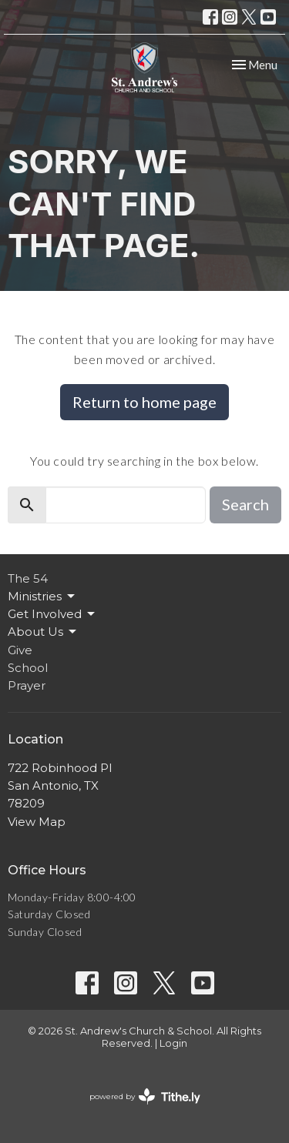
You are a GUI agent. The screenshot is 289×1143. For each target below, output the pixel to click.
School (28, 667)
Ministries (42, 596)
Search (245, 504)
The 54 (28, 578)
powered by (144, 1096)
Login (173, 1043)
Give (20, 650)
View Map (37, 821)
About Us (43, 632)
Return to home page (144, 402)
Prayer (26, 685)
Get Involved (52, 614)
